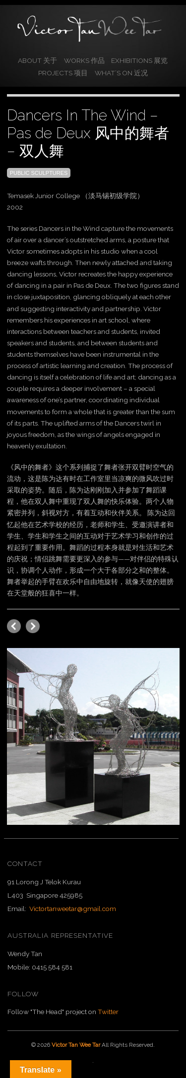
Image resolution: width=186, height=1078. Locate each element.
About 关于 (37, 60)
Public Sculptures (39, 173)
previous (33, 626)
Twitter (108, 1012)
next (14, 626)
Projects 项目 (63, 73)
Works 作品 (84, 60)
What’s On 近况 (121, 73)
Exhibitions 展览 (139, 60)
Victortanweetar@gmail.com (72, 909)
